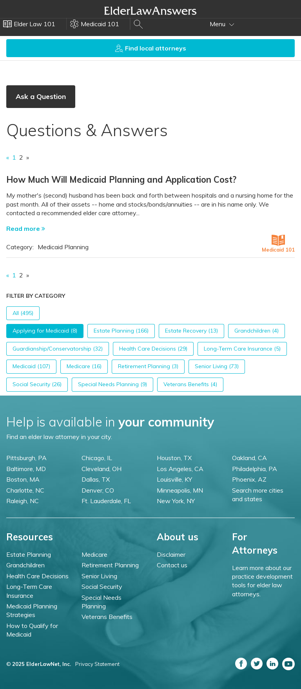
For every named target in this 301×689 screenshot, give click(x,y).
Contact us (172, 565)
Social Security (102, 586)
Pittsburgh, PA (26, 458)
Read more (25, 228)
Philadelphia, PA (254, 469)
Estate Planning (28, 554)
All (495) (23, 313)
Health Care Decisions (37, 576)
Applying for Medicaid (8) (45, 330)
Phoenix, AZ (249, 479)
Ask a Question (41, 96)
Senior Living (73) (217, 366)
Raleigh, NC (22, 501)
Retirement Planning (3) (148, 366)
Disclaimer (171, 554)
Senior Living (99, 576)
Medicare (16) (84, 366)
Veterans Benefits (107, 617)
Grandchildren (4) (256, 330)
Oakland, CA (249, 458)
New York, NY (176, 501)
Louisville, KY (174, 479)
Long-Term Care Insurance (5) (242, 348)
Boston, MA (23, 479)
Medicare (94, 554)
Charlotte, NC (25, 490)
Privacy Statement (97, 664)
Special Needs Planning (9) (112, 384)
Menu (222, 24)
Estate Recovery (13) (191, 330)
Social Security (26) (37, 384)
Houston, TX (174, 458)
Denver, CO (98, 490)
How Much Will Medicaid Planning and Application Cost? (121, 179)
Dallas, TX (96, 479)
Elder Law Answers (150, 10)
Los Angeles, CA (180, 469)
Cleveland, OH (101, 469)
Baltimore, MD (26, 469)
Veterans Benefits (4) (190, 384)
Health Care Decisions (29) (153, 348)
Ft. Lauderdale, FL (106, 501)
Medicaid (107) (31, 366)
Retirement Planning (110, 565)
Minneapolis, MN (180, 490)
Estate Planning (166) (121, 330)
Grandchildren (25, 565)
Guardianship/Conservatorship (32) (58, 348)
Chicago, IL (97, 458)
